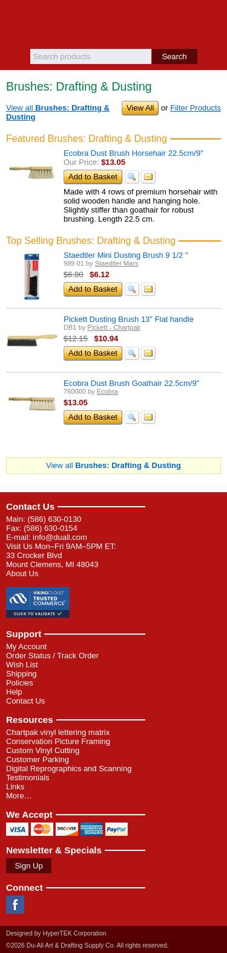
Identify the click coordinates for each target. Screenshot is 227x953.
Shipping (21, 673)
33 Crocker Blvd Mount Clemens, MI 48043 (52, 560)
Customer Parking (37, 759)
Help (14, 691)
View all (113, 465)
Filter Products (195, 107)
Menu (15, 19)
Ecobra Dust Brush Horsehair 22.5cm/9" (133, 153)
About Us (22, 573)
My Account (26, 646)
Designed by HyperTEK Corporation (56, 933)
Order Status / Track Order (52, 655)
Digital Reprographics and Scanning (68, 768)
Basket (212, 19)
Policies (19, 682)
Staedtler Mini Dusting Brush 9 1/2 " (126, 255)
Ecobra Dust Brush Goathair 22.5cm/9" (131, 383)
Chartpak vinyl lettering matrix (58, 732)
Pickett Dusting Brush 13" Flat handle (129, 319)
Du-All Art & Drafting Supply (113, 24)
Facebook (15, 905)
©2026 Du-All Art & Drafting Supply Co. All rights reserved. (87, 945)
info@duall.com (60, 537)
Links (15, 786)
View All (140, 107)
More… (19, 795)
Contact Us (30, 506)
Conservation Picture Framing (58, 741)
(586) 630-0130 (54, 519)
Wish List (22, 664)
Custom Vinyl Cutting (42, 750)
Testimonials (28, 777)
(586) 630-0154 (50, 528)
